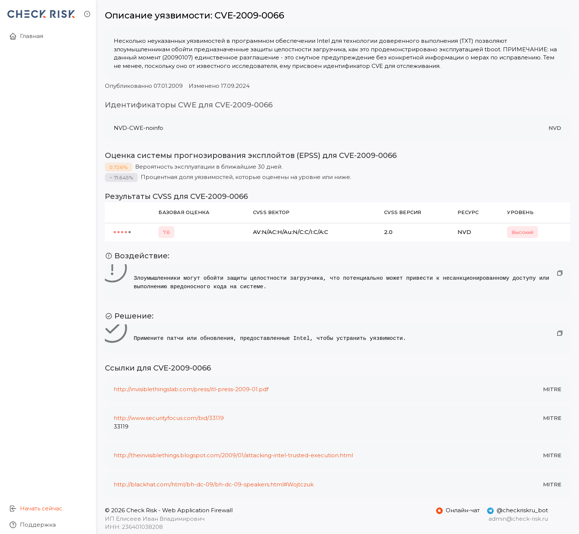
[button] (87, 14)
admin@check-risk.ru (518, 518)
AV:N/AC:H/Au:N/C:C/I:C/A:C (290, 231)
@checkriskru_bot (517, 510)
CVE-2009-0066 (249, 15)
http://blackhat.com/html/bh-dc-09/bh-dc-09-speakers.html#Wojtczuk (214, 484)
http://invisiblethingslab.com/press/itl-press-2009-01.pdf (191, 389)
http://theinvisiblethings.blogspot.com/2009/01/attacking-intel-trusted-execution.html (233, 455)
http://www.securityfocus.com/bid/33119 (169, 417)
